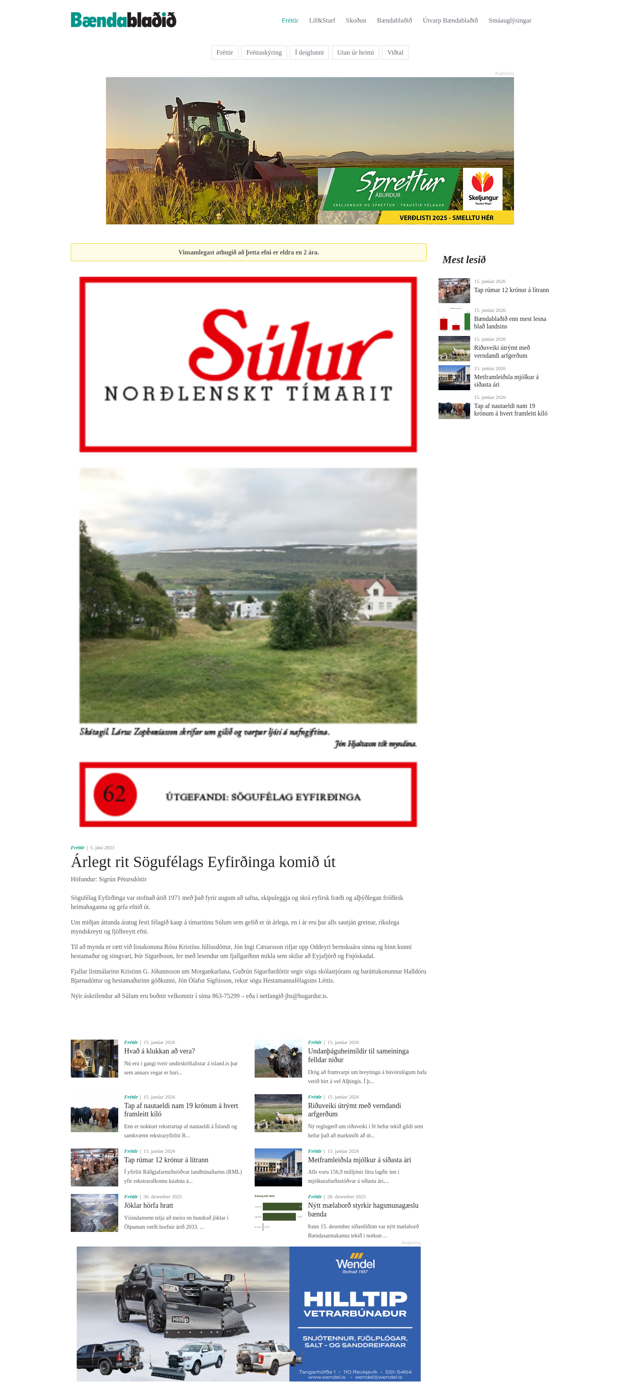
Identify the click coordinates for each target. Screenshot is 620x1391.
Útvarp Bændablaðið (450, 20)
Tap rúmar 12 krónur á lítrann (166, 1160)
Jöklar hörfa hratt (148, 1205)
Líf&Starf (322, 20)
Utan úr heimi (355, 52)
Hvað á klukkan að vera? (159, 1051)
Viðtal (395, 52)
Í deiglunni (309, 52)
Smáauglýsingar (510, 20)
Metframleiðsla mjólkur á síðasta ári (359, 1160)
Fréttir (290, 20)
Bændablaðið (394, 20)
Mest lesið (464, 260)
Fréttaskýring (264, 52)
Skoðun (356, 20)
